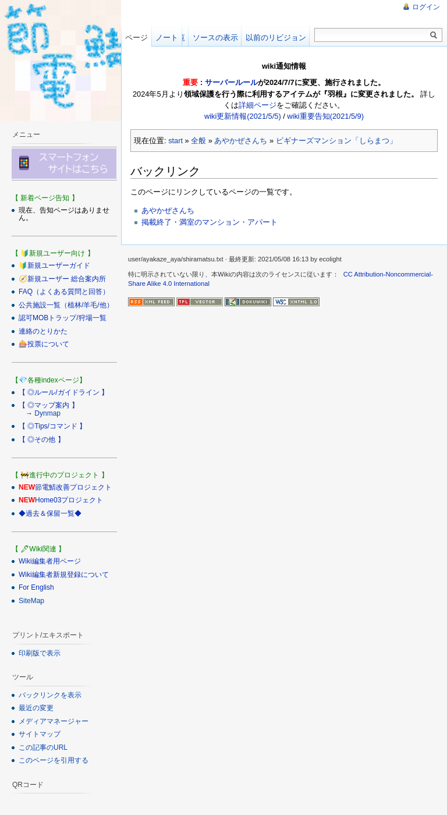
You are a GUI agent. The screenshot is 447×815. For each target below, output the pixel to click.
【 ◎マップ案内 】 (49, 405)
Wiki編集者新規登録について (64, 574)
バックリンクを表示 (50, 695)
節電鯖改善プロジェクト (73, 487)
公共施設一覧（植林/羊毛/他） (66, 305)
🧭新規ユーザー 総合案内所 (62, 279)
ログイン (426, 7)
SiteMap (31, 601)
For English (36, 587)
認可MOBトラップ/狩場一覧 (63, 318)
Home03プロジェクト (69, 500)
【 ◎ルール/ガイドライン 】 (63, 392)
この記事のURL (43, 747)
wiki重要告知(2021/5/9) (325, 116)
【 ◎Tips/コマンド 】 (52, 426)
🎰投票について (44, 344)
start (175, 140)
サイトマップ (40, 734)
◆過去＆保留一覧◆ (50, 513)
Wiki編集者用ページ (50, 561)
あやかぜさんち (240, 140)
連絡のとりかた (43, 331)
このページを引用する (53, 760)
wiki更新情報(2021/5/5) (242, 116)
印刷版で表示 (40, 653)
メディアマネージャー (53, 721)
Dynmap (47, 413)
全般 (198, 140)
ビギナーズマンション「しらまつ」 (336, 140)
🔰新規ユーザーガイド (54, 265)
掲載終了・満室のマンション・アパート (209, 222)
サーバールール (231, 82)
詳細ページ (257, 105)
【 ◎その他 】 (42, 439)
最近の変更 (36, 708)
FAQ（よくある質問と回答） (64, 292)
